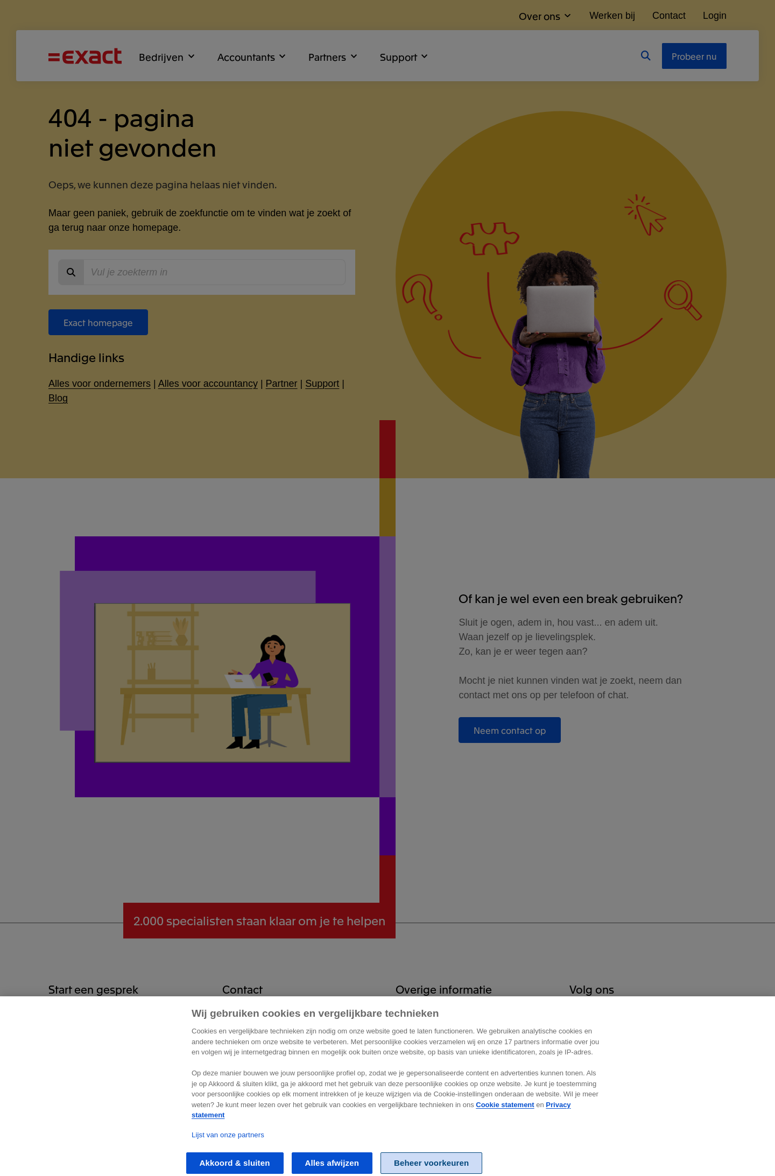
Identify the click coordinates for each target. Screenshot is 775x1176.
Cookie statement (505, 1118)
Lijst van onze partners (228, 1148)
